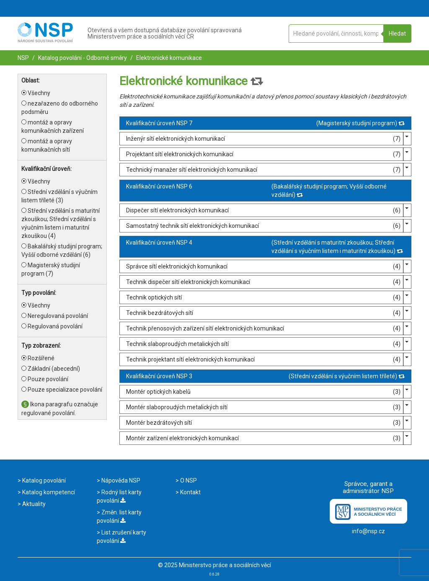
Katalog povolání (43, 480)
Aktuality (33, 504)
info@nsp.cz (368, 531)
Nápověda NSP (120, 480)
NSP (23, 57)
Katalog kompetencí (48, 492)
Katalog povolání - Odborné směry (82, 57)
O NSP (188, 480)
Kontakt (190, 492)
